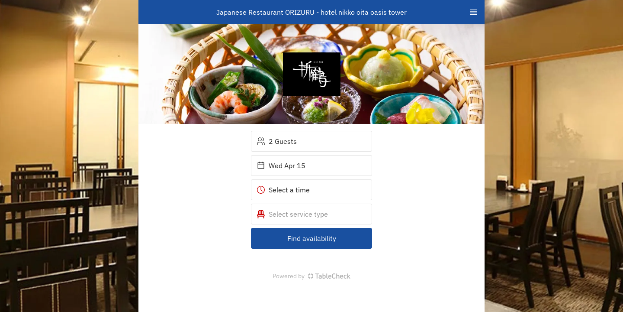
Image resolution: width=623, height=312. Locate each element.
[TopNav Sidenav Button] (473, 12)
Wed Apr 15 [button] (281, 165)
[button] (311, 214)
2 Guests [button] (277, 141)
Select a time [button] (283, 189)
